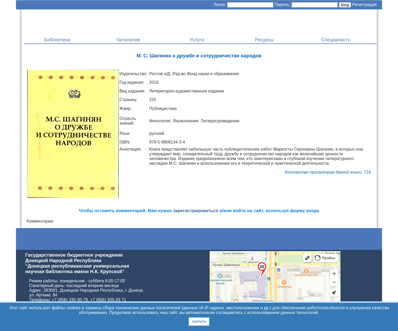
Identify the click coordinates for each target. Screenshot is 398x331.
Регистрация (364, 4)
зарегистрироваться (195, 210)
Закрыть (199, 321)
